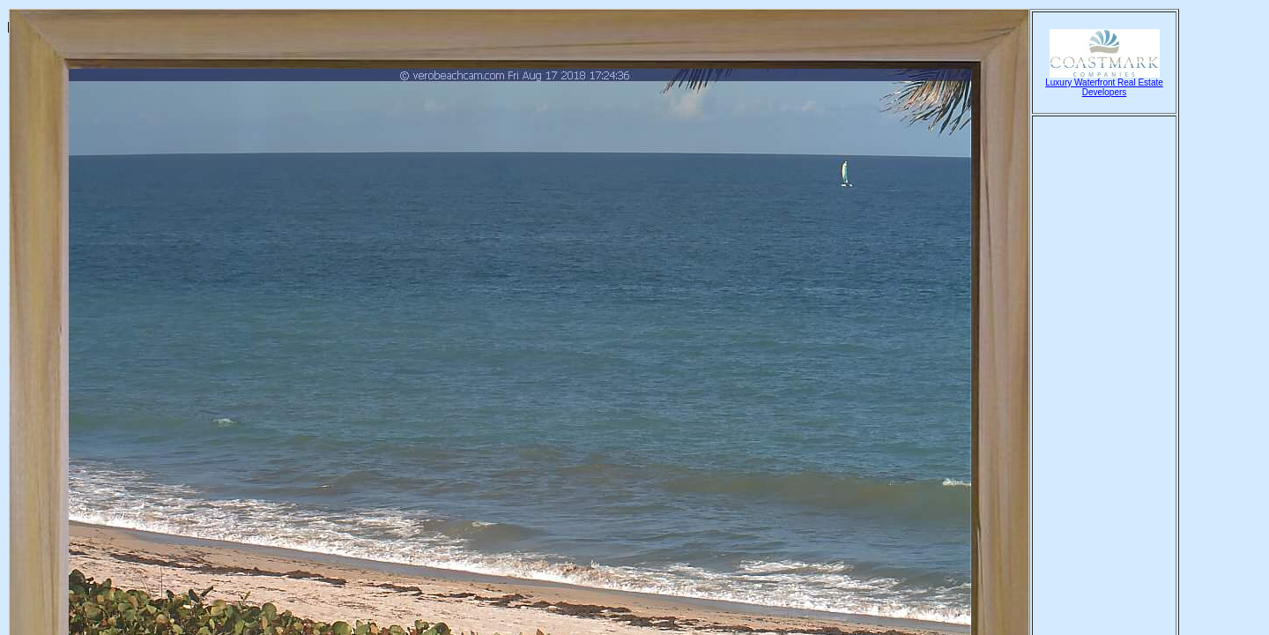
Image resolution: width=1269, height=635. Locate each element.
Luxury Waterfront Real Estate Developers (1104, 83)
